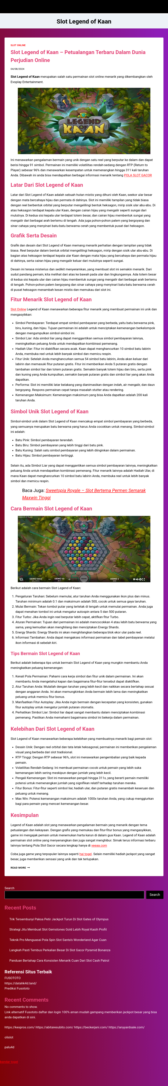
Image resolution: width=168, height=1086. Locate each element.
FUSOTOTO (13, 978)
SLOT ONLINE (18, 45)
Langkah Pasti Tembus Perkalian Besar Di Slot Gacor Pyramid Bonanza (59, 950)
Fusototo (31, 1012)
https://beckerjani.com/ (91, 1027)
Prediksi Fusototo (17, 988)
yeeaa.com (99, 845)
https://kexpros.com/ (20, 1027)
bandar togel (9, 1062)
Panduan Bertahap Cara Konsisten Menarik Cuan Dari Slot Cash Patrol (59, 960)
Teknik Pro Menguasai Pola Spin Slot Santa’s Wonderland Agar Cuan (58, 940)
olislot (9, 1037)
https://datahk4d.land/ (21, 983)
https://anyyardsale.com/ (127, 1027)
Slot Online (18, 309)
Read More (20, 867)
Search (9, 888)
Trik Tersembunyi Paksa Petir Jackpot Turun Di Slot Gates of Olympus (59, 919)
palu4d (9, 1047)
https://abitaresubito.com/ (54, 1027)
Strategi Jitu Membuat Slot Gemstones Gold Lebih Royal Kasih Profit (58, 929)
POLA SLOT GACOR (138, 175)
